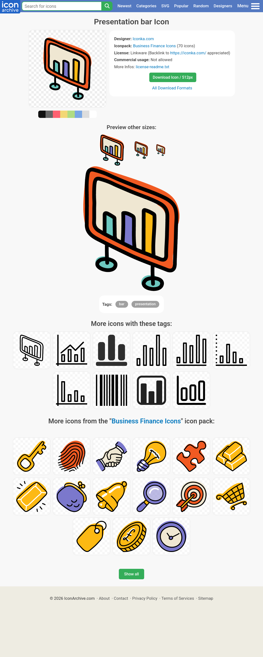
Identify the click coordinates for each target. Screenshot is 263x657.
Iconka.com (143, 38)
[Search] (107, 6)
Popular (181, 5)
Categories (146, 5)
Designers (223, 5)
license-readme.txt (152, 66)
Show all (131, 574)
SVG (165, 5)
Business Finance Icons (154, 45)
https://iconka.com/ (188, 52)
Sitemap (205, 598)
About (104, 598)
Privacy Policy (144, 598)
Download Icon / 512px (173, 77)
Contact (121, 598)
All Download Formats (172, 88)
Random (201, 5)
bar (121, 304)
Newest (124, 5)
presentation (145, 304)
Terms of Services (177, 598)
